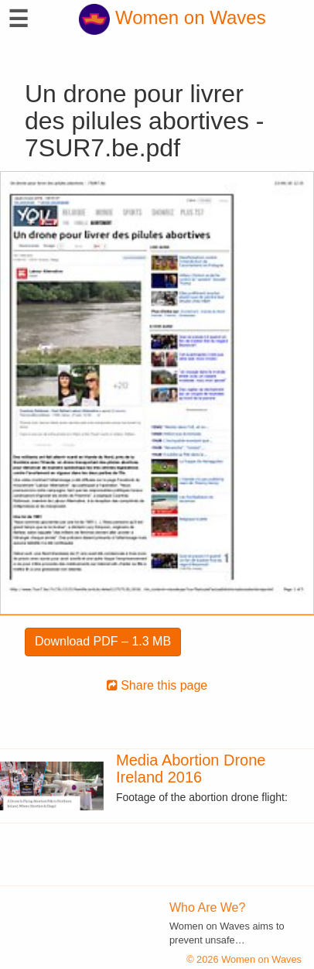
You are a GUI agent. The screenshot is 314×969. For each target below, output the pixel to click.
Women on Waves (172, 17)
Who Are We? (207, 907)
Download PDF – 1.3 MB (103, 641)
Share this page (157, 685)
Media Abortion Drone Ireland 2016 (190, 769)
